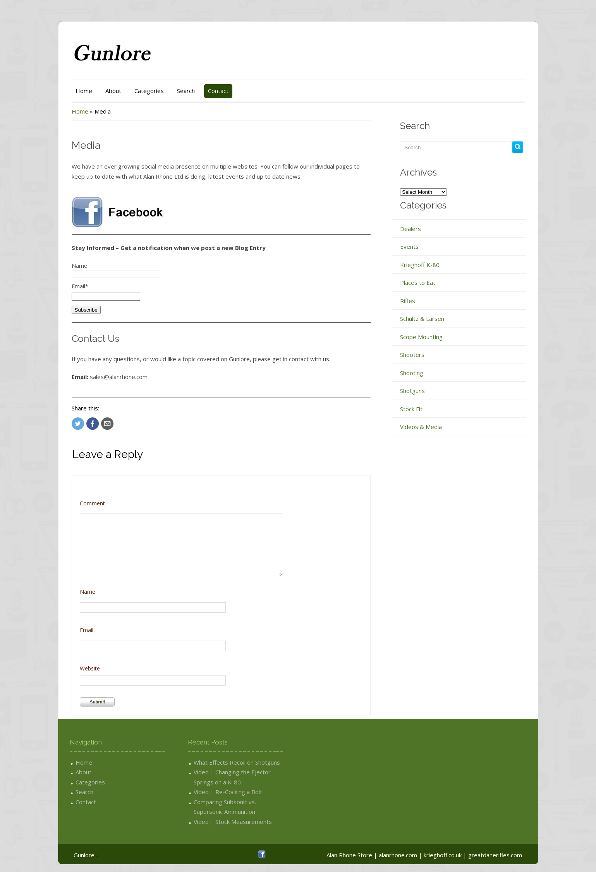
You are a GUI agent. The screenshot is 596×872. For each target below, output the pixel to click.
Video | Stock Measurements (233, 821)
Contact (218, 91)
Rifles (407, 301)
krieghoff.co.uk (443, 855)
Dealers (410, 229)
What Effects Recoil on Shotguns (237, 762)
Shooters (412, 354)
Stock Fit (411, 409)
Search (186, 91)
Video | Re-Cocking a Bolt (228, 792)
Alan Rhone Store (349, 855)
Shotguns (412, 391)
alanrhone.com (398, 855)
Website (90, 668)
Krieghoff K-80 (420, 265)
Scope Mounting (421, 337)
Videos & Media (421, 427)
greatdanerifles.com (495, 855)
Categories (149, 91)
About (113, 91)
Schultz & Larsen (422, 318)
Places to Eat (417, 282)
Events (409, 246)
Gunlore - (86, 855)
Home (84, 91)
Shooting (411, 373)
